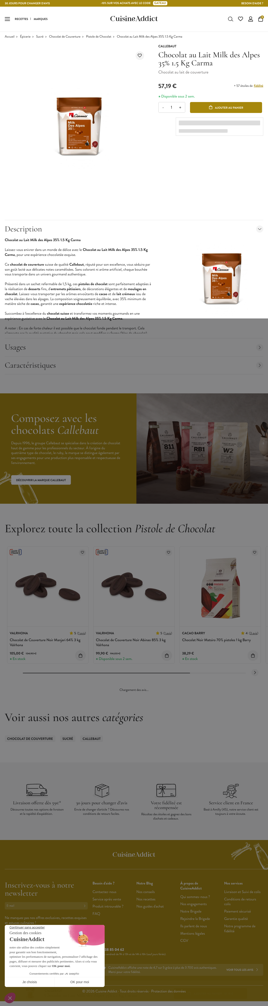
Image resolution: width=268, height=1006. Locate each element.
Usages (134, 348)
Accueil (10, 37)
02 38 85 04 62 (111, 950)
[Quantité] (171, 108)
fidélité (258, 87)
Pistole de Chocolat (98, 37)
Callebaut (92, 739)
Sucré (40, 37)
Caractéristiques (134, 366)
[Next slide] (254, 673)
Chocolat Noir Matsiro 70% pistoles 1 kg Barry (216, 641)
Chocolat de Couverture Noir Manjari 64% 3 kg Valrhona (45, 643)
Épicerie (25, 37)
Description (134, 230)
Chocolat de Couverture (64, 37)
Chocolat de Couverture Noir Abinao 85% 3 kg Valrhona (131, 643)
